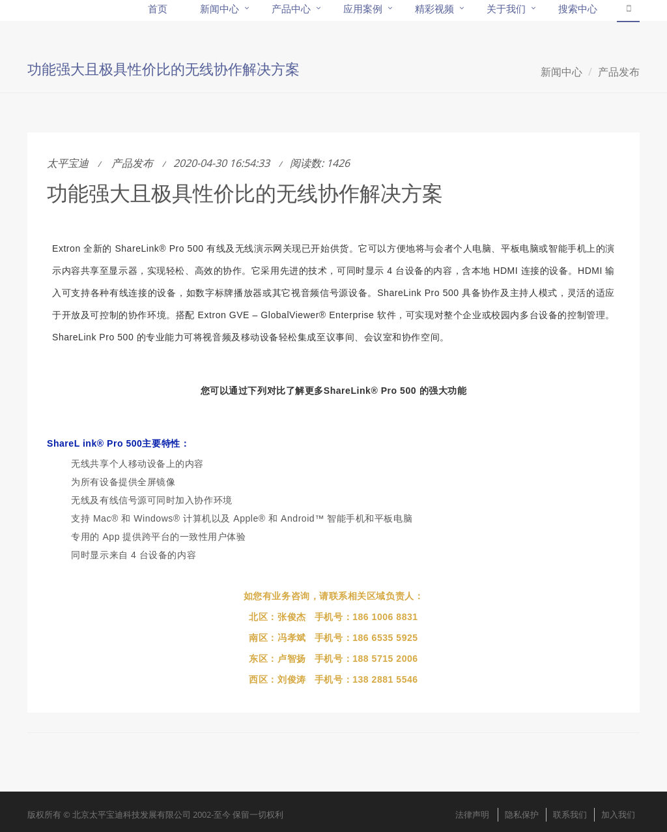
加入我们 (618, 814)
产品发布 (619, 72)
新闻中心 (561, 72)
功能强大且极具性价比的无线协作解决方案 (245, 193)
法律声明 (472, 814)
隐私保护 (522, 814)
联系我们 (570, 814)
